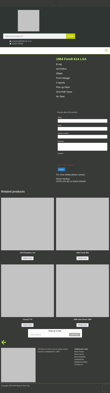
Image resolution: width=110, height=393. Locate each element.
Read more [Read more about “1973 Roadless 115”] (27, 258)
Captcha (61, 153)
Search (70, 36)
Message (61, 141)
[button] (55, 3)
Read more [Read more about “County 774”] (27, 325)
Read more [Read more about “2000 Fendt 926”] (82, 258)
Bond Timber (79, 351)
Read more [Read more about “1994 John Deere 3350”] (82, 325)
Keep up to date (55, 331)
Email (59, 125)
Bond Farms (79, 354)
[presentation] (74, 159)
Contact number (63, 133)
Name (60, 117)
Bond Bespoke (80, 357)
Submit (61, 169)
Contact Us (78, 364)
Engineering (79, 359)
